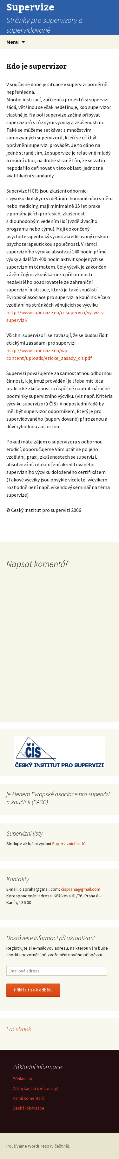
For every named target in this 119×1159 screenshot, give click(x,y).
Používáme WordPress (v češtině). (38, 1146)
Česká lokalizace (28, 1108)
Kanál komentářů (29, 1098)
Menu (12, 42)
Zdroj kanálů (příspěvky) (35, 1088)
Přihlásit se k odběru (33, 990)
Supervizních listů (69, 843)
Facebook (18, 1029)
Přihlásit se (23, 1078)
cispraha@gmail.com (80, 889)
